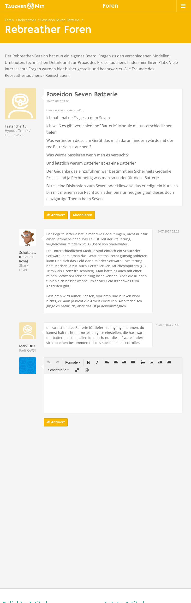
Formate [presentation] (73, 362)
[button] (49, 362)
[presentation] (49, 362)
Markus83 (27, 346)
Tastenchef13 (15, 126)
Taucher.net (24, 6)
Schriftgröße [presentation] (58, 370)
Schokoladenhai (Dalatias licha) (32, 256)
